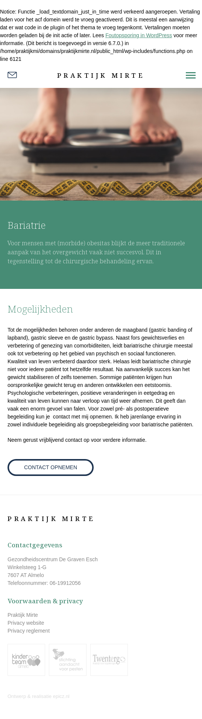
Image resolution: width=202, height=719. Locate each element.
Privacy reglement (29, 631)
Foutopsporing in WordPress (138, 35)
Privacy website (26, 623)
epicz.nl (61, 696)
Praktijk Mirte (101, 75)
